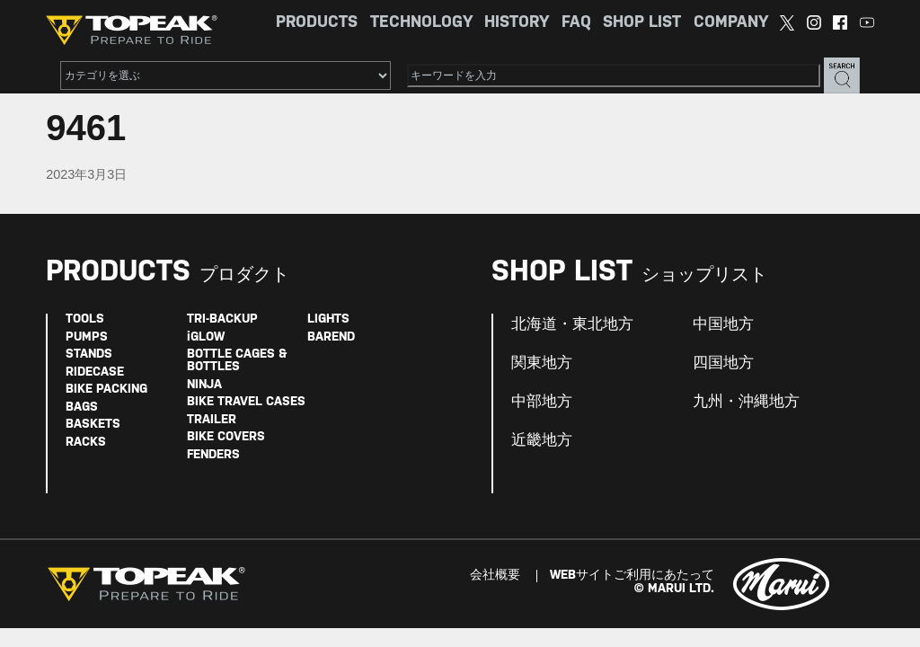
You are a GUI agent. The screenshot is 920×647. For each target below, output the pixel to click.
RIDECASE (95, 372)
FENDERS (213, 455)
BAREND (331, 337)
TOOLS (85, 319)
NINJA (204, 385)
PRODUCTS (317, 23)
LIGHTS (328, 319)
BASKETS (93, 424)
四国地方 (723, 363)
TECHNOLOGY (421, 23)
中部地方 (541, 401)
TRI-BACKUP (222, 319)
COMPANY (731, 23)
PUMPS (87, 337)
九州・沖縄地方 (746, 401)
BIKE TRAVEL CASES (246, 402)
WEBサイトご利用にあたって (632, 575)
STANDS (89, 354)
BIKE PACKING (106, 389)
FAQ (576, 23)
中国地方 (723, 324)
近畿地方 (541, 440)
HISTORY (516, 23)
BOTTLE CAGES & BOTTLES (237, 361)
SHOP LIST (642, 23)
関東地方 (541, 363)
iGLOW (206, 337)
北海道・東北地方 (572, 324)
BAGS (82, 407)
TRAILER (211, 420)
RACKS (86, 442)
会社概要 (495, 575)
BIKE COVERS (226, 437)
